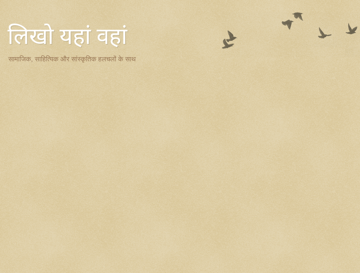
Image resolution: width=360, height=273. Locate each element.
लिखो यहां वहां (67, 36)
